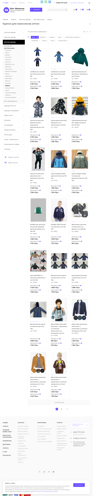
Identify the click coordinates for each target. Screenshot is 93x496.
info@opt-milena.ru (79, 438)
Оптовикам (40, 426)
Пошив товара (61, 426)
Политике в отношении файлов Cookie (46, 491)
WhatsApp (45, 1)
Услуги (5, 426)
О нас (5, 451)
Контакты (7, 455)
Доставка (6, 444)
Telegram (42, 1)
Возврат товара (61, 435)
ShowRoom (7, 441)
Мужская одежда (23, 429)
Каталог (21, 422)
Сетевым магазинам (43, 431)
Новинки (20, 462)
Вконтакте (49, 1)
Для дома (21, 443)
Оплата (6, 448)
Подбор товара (61, 429)
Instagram (44, 472)
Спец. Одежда (41, 439)
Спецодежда (22, 446)
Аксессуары (21, 451)
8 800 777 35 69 (61, 3)
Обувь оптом (22, 441)
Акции (5, 422)
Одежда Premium (23, 434)
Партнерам (41, 422)
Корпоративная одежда (44, 441)
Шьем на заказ (61, 441)
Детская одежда (23, 431)
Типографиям (41, 436)
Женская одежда (23, 426)
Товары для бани (23, 448)
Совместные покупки (43, 434)
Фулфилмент (61, 438)
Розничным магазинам (44, 429)
